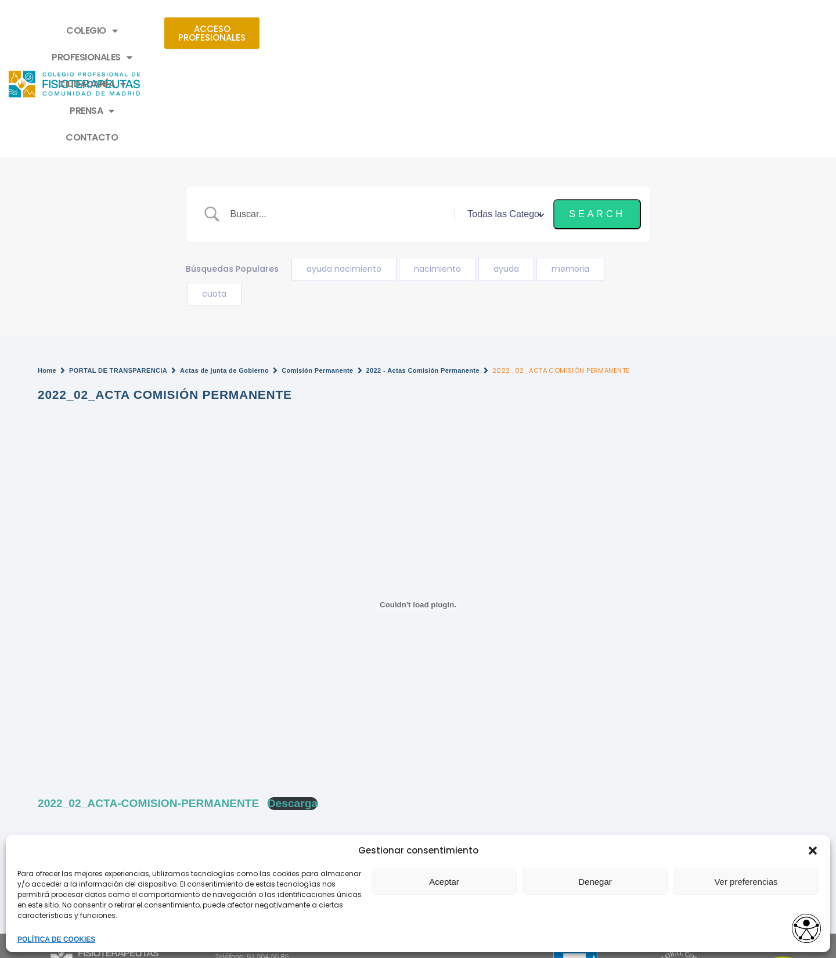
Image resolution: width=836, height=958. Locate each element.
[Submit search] (597, 113)
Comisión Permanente (317, 269)
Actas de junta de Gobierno (224, 269)
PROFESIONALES (314, 30)
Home (47, 269)
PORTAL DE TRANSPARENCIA (118, 269)
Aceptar (444, 882)
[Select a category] (504, 113)
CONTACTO (562, 30)
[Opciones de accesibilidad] (804, 927)
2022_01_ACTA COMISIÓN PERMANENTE (511, 786)
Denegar (595, 882)
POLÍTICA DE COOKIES (56, 939)
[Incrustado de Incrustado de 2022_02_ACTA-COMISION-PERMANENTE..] (418, 504)
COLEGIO (225, 30)
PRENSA (490, 30)
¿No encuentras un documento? (104, 745)
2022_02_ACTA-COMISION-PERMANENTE (148, 702)
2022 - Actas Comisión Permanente (423, 269)
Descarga (293, 702)
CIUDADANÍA (411, 30)
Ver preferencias (745, 882)
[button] (813, 850)
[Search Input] (339, 113)
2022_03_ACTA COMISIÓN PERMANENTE (125, 786)
